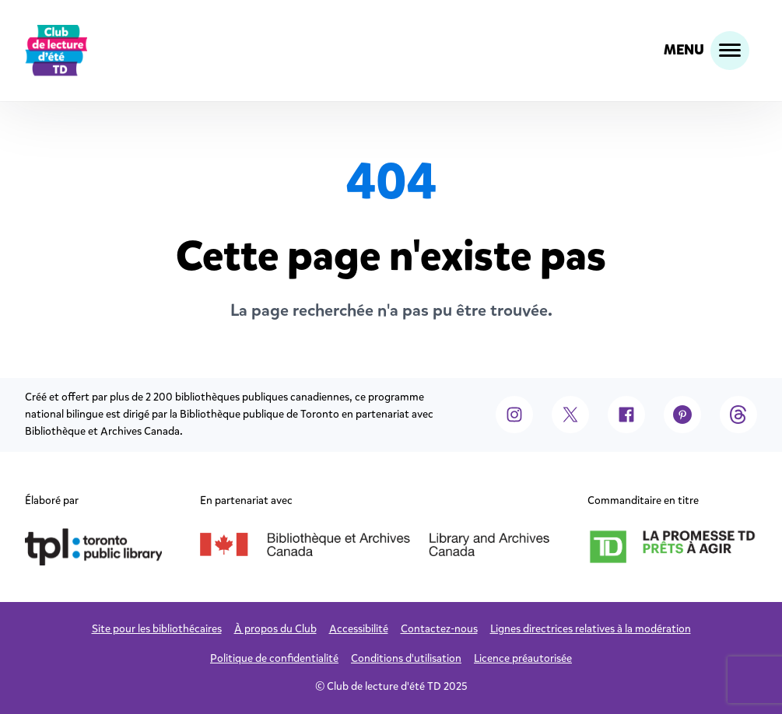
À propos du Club (275, 628)
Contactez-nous (439, 628)
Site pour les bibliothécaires (157, 628)
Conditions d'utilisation (406, 658)
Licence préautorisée (523, 658)
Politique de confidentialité (274, 658)
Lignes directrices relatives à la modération (590, 628)
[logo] (56, 50)
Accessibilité (358, 628)
